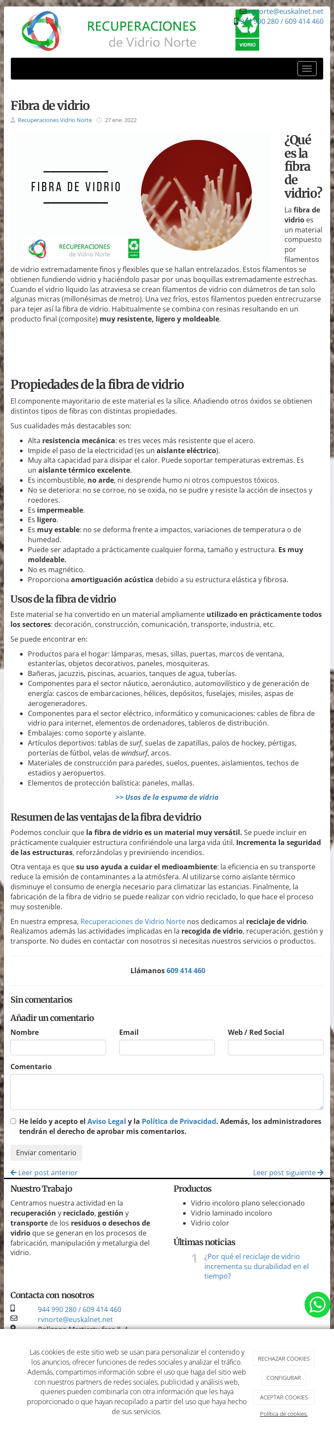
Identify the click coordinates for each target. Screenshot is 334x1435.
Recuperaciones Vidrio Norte (55, 120)
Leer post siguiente (288, 1172)
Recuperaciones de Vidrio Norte (132, 921)
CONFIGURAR (284, 1378)
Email (129, 1032)
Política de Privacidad (179, 1121)
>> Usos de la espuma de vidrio (167, 797)
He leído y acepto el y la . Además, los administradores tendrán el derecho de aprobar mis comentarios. (170, 1126)
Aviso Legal (106, 1121)
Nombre (24, 1032)
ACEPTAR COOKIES (284, 1397)
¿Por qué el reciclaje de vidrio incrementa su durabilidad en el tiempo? (256, 1266)
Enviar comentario (46, 1152)
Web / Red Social (256, 1032)
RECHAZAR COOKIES (284, 1358)
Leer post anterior (44, 1172)
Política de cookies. (284, 1414)
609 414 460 (186, 970)
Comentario (31, 1066)
